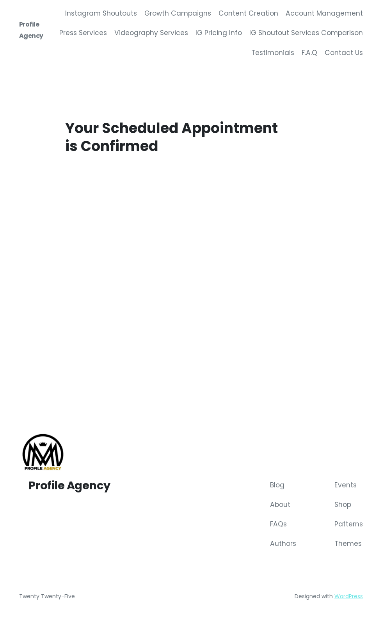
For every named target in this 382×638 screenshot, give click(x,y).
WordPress (348, 597)
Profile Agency (69, 486)
